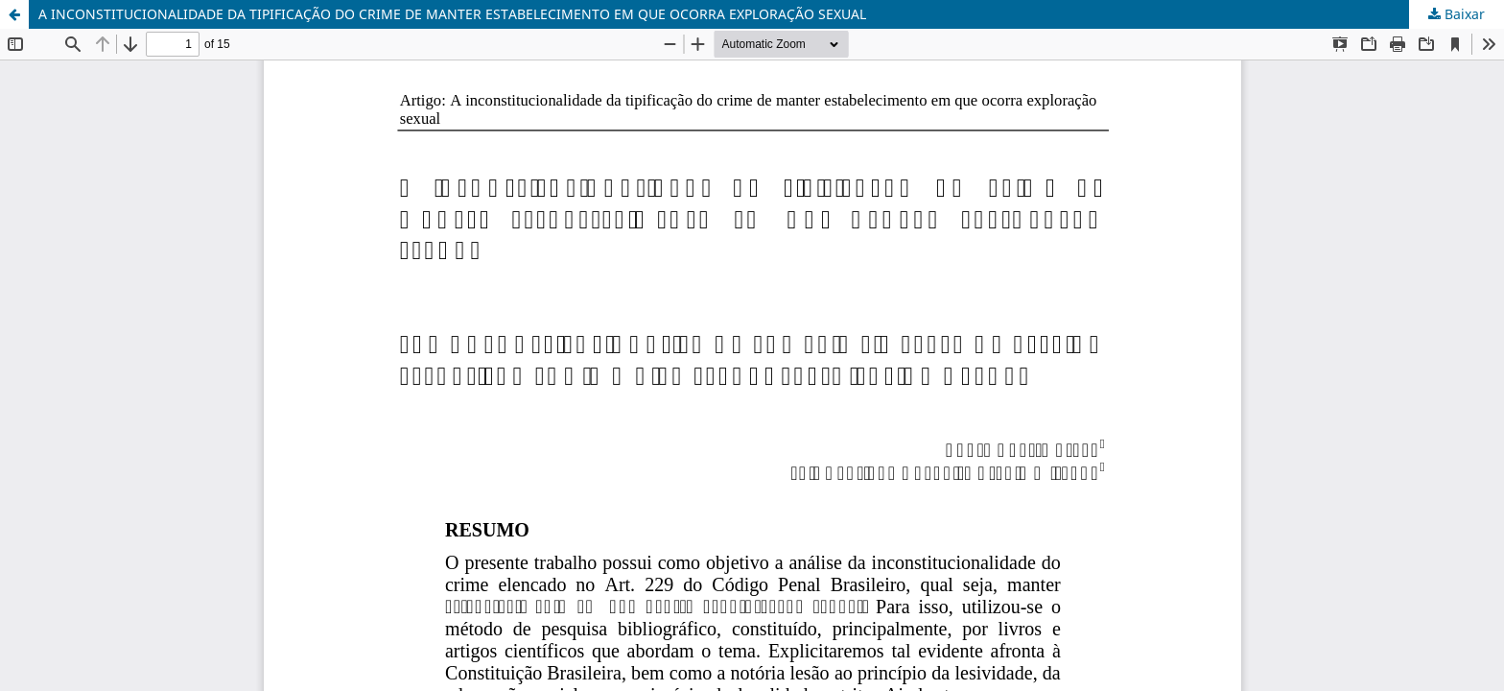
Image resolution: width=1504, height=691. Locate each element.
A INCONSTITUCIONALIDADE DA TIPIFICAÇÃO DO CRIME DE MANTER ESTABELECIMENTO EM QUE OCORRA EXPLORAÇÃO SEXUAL (452, 14)
